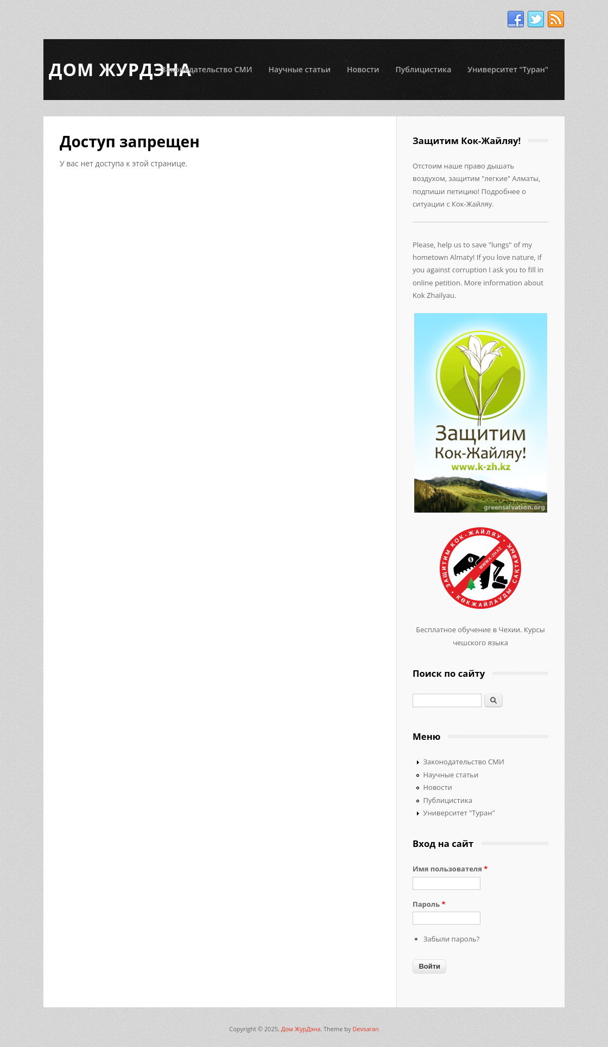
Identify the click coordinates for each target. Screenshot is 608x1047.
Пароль (429, 904)
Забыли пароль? (451, 939)
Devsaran (365, 1029)
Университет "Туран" (507, 69)
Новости (363, 69)
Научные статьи (299, 69)
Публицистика (424, 69)
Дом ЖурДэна (301, 1029)
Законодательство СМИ (206, 69)
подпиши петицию (445, 191)
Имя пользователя (450, 869)
